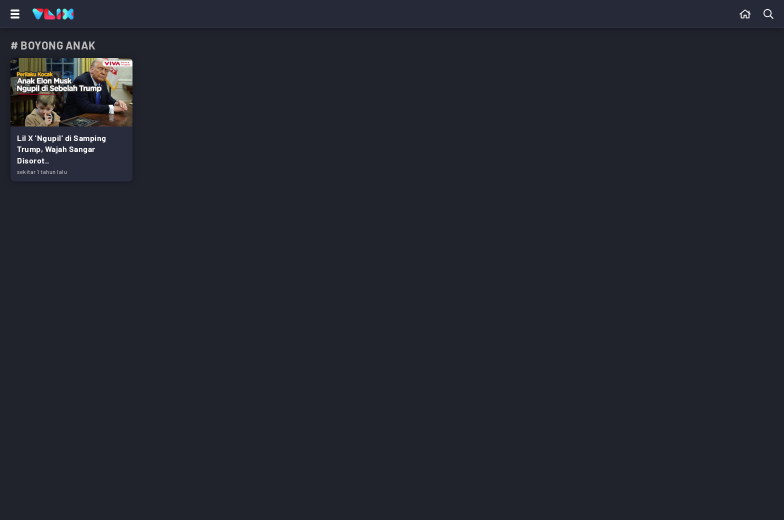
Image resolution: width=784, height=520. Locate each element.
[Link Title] (71, 120)
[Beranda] (745, 14)
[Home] (53, 14)
